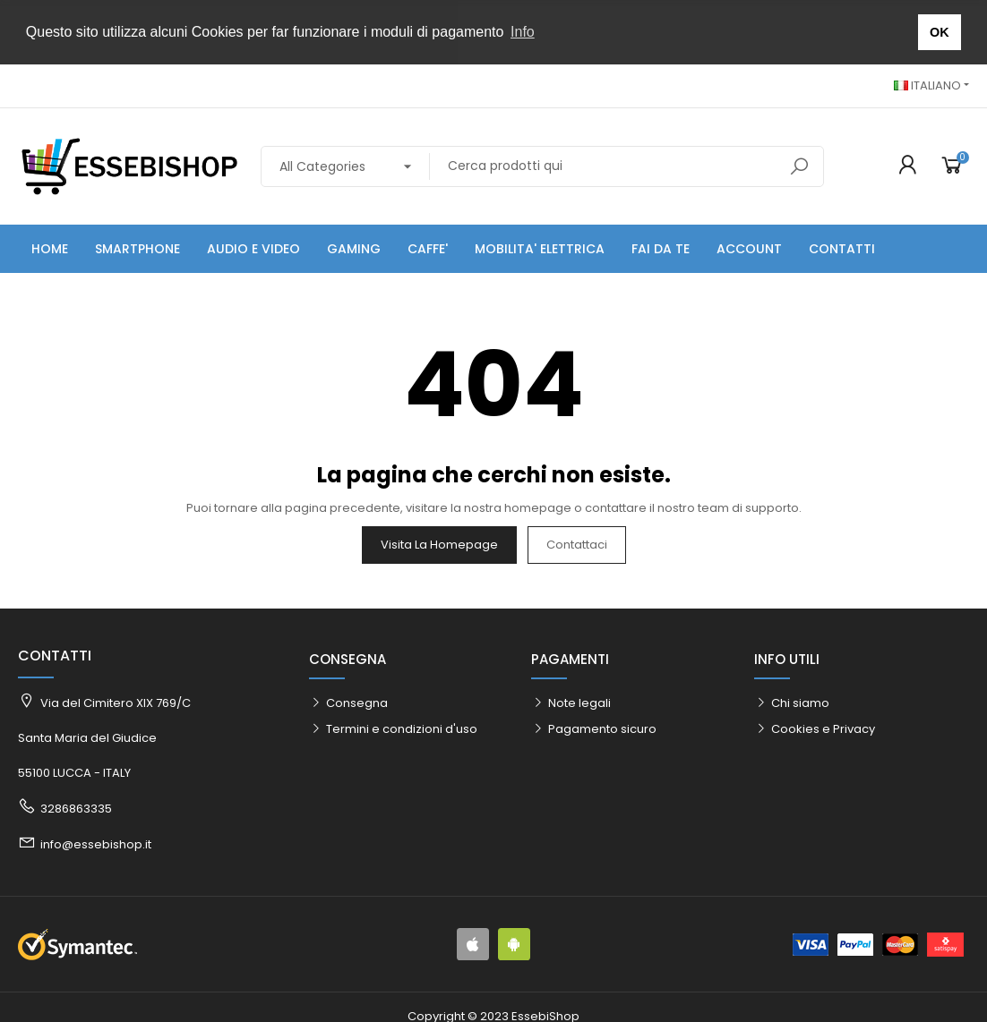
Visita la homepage (439, 542)
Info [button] (523, 31)
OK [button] (939, 32)
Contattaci (576, 542)
